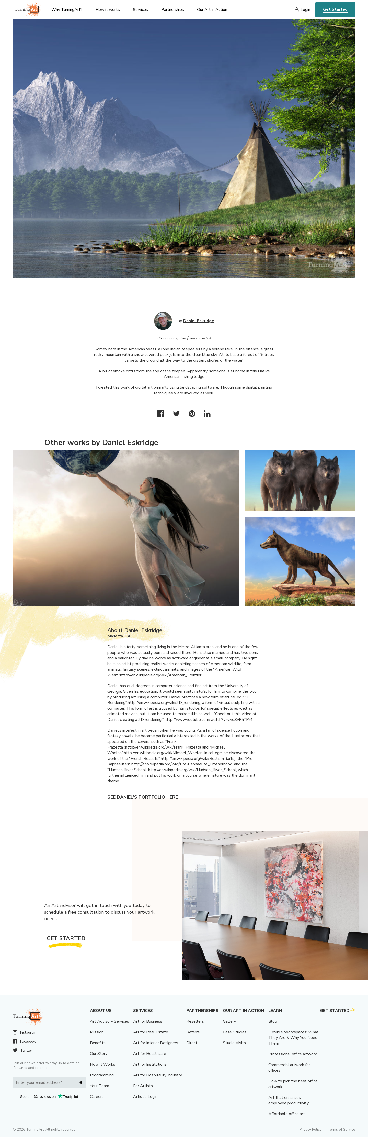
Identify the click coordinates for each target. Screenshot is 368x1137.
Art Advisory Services (109, 1021)
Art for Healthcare (149, 1053)
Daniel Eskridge (198, 321)
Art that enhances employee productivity (288, 1100)
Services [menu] (140, 10)
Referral (193, 1032)
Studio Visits (234, 1043)
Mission (96, 1032)
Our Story (98, 1053)
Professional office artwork (292, 1054)
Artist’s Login (145, 1096)
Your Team (99, 1086)
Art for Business (147, 1021)
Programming (102, 1075)
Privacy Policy (310, 1129)
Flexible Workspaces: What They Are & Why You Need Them (293, 1037)
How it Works (102, 1064)
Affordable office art (286, 1114)
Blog (272, 1021)
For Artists (143, 1086)
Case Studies (235, 1032)
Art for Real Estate (150, 1032)
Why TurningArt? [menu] (67, 10)
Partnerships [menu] (172, 10)
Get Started (335, 9)
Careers (97, 1096)
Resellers (195, 1021)
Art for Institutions (150, 1064)
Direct (191, 1043)
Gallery (229, 1021)
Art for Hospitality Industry (157, 1075)
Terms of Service (341, 1129)
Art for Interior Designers (155, 1043)
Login (305, 10)
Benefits (98, 1043)
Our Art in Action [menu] (212, 10)
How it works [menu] (108, 10)
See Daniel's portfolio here (142, 797)
